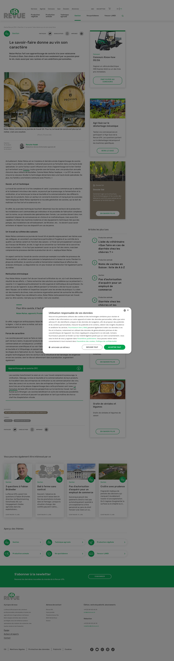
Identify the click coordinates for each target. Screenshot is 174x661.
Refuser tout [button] (92, 347)
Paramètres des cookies (86, 341)
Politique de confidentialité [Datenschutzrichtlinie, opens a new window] (106, 341)
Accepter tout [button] (114, 347)
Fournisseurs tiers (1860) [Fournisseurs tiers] (77, 327)
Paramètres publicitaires (86, 338)
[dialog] (87, 330)
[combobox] (125, 310)
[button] (59, 347)
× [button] (128, 310)
